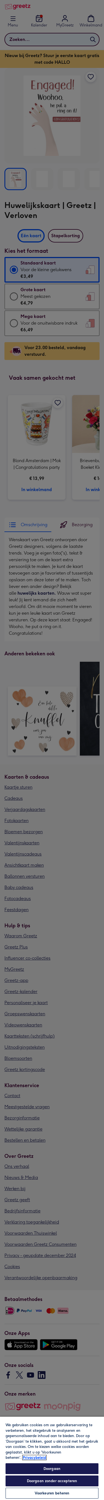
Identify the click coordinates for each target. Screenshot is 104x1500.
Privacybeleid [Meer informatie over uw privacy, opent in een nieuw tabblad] (34, 1457)
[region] (52, 1458)
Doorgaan (52, 1469)
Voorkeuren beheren (52, 1493)
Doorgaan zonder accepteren (52, 1481)
